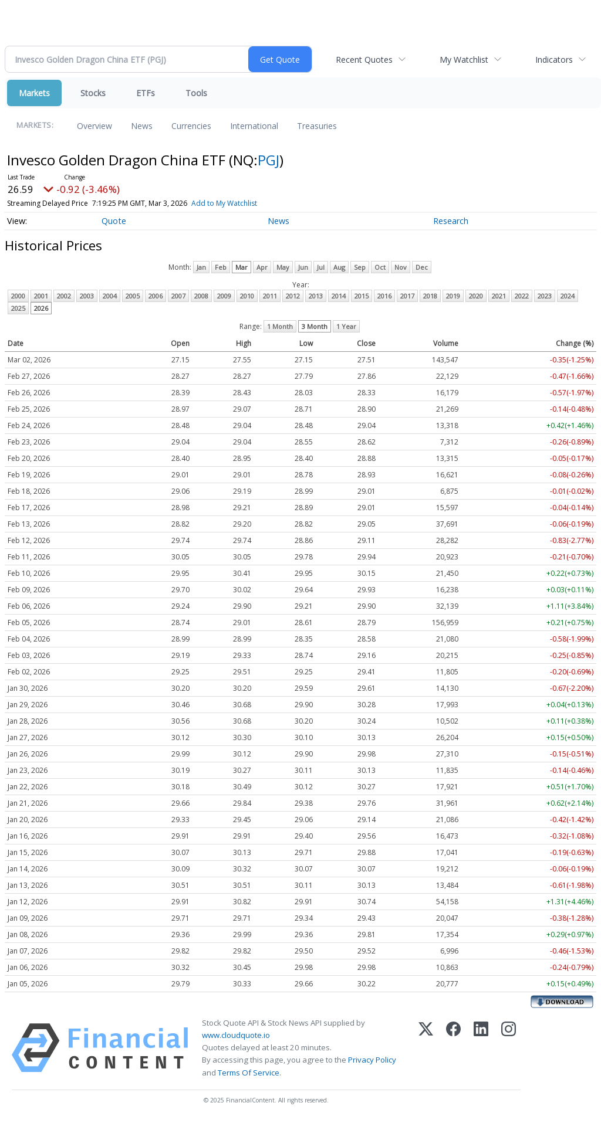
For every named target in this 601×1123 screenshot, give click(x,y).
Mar (241, 267)
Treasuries (317, 125)
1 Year (346, 326)
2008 (201, 295)
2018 (430, 295)
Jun (303, 267)
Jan (201, 267)
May (282, 267)
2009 (224, 295)
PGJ (268, 159)
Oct (380, 267)
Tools (196, 93)
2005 (133, 295)
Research (450, 220)
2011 (270, 295)
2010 (247, 295)
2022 (522, 295)
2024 (568, 295)
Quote (114, 220)
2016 (384, 295)
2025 (18, 308)
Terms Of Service (248, 1072)
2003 (87, 295)
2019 (453, 295)
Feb (221, 267)
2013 (316, 295)
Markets (34, 93)
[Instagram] (509, 1048)
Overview (94, 125)
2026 (41, 308)
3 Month (314, 326)
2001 (41, 295)
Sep (360, 267)
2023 (545, 295)
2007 (178, 295)
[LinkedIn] (481, 1048)
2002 (64, 295)
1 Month (280, 326)
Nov (400, 267)
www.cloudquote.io (236, 1035)
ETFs (145, 93)
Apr (262, 267)
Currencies (191, 125)
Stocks (93, 93)
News (142, 125)
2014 (339, 295)
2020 (476, 295)
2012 (293, 295)
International (254, 125)
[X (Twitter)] (426, 1048)
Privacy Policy (372, 1059)
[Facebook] (453, 1048)
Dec (422, 267)
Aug (339, 267)
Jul (321, 267)
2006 (155, 295)
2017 (407, 295)
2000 (18, 295)
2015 (361, 295)
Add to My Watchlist (224, 203)
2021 (499, 295)
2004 (110, 295)
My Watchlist (464, 59)
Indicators (554, 59)
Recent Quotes (364, 59)
